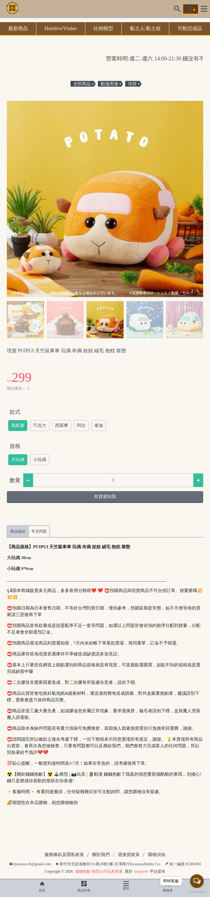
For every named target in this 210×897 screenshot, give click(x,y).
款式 (15, 412)
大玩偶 (17, 459)
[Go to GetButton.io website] (197, 891)
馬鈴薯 (17, 425)
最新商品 (18, 28)
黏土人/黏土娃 (145, 28)
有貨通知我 (105, 496)
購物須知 (156, 854)
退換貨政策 (129, 854)
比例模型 (103, 28)
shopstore (141, 871)
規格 (15, 446)
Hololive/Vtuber (61, 28)
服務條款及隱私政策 (64, 854)
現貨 (132, 83)
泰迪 (98, 425)
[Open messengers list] (197, 881)
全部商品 (82, 83)
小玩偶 (39, 459)
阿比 (81, 425)
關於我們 (101, 854)
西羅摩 (61, 425)
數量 (15, 480)
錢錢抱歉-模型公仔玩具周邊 (98, 871)
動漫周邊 (109, 83)
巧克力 (39, 425)
